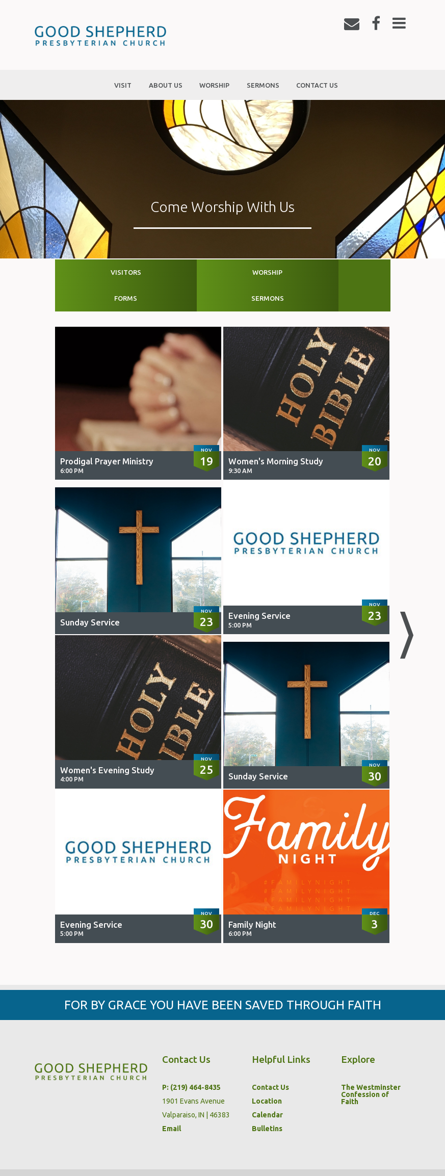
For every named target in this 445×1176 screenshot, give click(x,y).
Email (171, 1103)
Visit (46, 1158)
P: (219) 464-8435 (191, 1061)
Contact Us (270, 1061)
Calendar (267, 1089)
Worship (181, 272)
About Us (89, 1158)
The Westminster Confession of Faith (371, 1068)
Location (267, 1075)
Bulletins (267, 1103)
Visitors (97, 272)
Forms (264, 272)
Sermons (348, 272)
